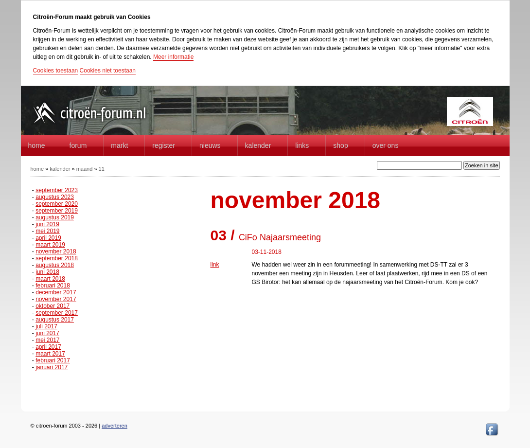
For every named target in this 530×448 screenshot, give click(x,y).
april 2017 (48, 346)
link (215, 264)
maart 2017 (50, 353)
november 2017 (55, 299)
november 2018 (55, 251)
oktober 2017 (52, 306)
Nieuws (210, 145)
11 (102, 169)
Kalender (258, 145)
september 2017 (56, 312)
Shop (340, 145)
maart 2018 (50, 278)
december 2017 (55, 292)
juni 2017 (47, 333)
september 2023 (56, 190)
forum (78, 145)
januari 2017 (51, 367)
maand (84, 169)
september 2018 (56, 258)
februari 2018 (52, 285)
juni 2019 (47, 224)
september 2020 (56, 203)
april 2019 (48, 237)
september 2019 (56, 210)
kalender (60, 169)
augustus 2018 (54, 265)
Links (302, 145)
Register (163, 145)
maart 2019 (50, 244)
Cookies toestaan (55, 70)
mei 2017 (47, 340)
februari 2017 (52, 360)
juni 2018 (47, 272)
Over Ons (385, 145)
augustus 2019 (54, 217)
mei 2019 (47, 231)
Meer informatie (173, 57)
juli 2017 (46, 326)
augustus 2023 (54, 197)
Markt (119, 145)
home (36, 145)
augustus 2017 (54, 319)
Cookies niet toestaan (108, 70)
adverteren (114, 426)
